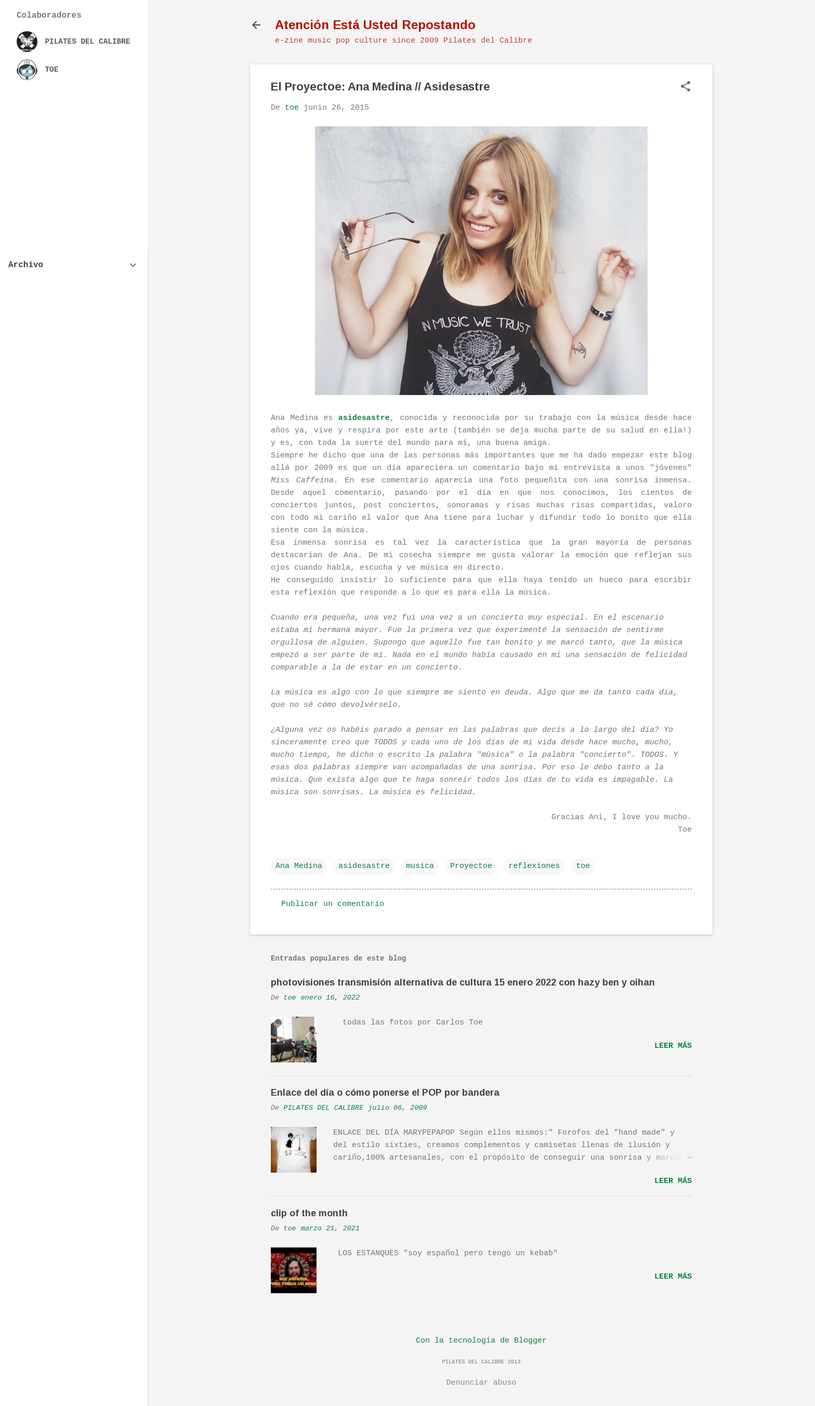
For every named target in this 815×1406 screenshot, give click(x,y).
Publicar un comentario (332, 904)
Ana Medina (298, 866)
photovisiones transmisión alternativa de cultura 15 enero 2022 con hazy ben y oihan (463, 982)
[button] (685, 87)
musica (420, 866)
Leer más (673, 1046)
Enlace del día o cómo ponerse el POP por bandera (385, 1092)
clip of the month (309, 1213)
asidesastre (364, 418)
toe (583, 866)
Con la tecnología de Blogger (481, 1340)
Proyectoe (471, 866)
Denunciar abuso (481, 1382)
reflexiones (534, 866)
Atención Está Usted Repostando (375, 25)
